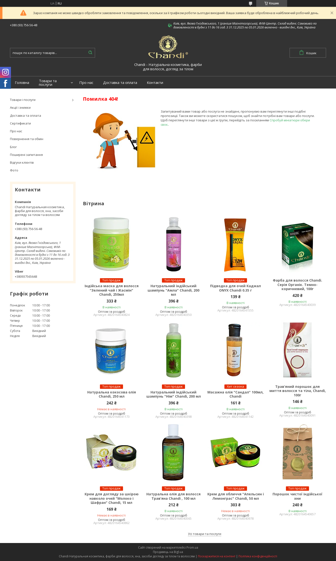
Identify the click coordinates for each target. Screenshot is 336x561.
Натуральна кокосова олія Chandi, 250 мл (111, 394)
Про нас (86, 82)
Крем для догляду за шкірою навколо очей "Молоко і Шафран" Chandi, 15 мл (112, 498)
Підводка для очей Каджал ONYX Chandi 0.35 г (235, 288)
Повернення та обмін (26, 139)
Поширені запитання (26, 154)
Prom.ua (192, 547)
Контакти (155, 82)
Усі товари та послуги (204, 534)
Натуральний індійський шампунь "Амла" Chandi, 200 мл (173, 290)
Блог (13, 147)
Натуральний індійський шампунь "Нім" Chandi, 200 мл (173, 394)
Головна (22, 82)
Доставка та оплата (120, 82)
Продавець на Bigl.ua (168, 552)
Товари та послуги (48, 82)
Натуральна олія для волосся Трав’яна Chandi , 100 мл (173, 496)
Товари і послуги (22, 100)
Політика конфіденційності (258, 556)
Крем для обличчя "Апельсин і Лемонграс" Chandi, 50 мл (235, 496)
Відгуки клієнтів (22, 162)
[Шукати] (90, 53)
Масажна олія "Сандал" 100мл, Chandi (235, 394)
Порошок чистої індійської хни (297, 496)
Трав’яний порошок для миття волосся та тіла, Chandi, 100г (297, 390)
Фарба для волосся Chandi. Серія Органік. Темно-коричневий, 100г (297, 284)
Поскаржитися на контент (216, 556)
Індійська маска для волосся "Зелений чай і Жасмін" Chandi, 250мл (112, 290)
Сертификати (20, 123)
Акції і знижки (20, 107)
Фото (14, 170)
